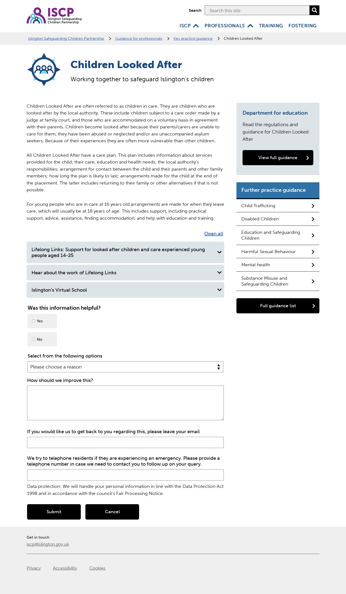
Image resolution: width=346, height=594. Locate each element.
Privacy (34, 567)
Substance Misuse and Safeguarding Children (278, 281)
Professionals (224, 26)
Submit (54, 511)
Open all (213, 233)
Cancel (112, 511)
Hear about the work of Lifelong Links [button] (126, 273)
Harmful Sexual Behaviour (278, 251)
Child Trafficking (278, 205)
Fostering (302, 26)
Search (195, 10)
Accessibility (65, 567)
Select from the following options (65, 356)
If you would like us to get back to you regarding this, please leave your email (113, 431)
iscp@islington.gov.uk (48, 543)
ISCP (185, 26)
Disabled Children (278, 219)
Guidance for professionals (138, 38)
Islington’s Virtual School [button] (126, 290)
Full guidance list (287, 305)
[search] (314, 10)
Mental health (278, 264)
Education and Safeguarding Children (278, 235)
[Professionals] (250, 25)
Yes (37, 321)
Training (271, 26)
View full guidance (283, 157)
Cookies (97, 567)
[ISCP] (196, 25)
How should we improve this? (60, 380)
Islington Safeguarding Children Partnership (66, 38)
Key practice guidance (193, 38)
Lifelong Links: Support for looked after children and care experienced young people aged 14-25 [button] (126, 252)
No (37, 339)
